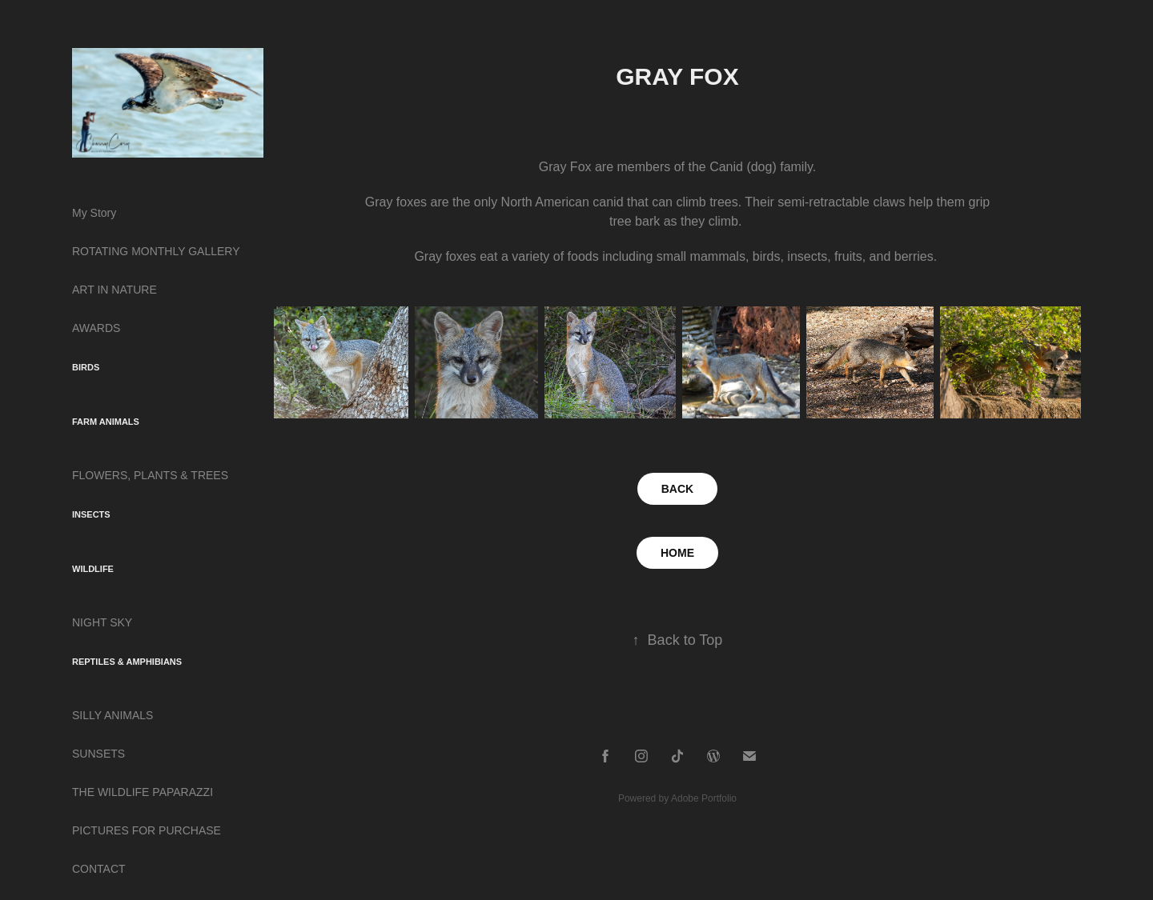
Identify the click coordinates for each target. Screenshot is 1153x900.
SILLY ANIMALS (112, 715)
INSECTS (91, 514)
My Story (94, 212)
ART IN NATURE (114, 289)
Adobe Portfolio (704, 798)
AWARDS (96, 328)
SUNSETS (98, 753)
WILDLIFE (93, 569)
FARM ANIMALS (105, 421)
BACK (677, 488)
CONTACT (99, 868)
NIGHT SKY (102, 622)
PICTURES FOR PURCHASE (146, 830)
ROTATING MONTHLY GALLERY (156, 251)
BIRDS (85, 367)
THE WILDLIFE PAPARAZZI (142, 792)
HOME (677, 552)
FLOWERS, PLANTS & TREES (150, 475)
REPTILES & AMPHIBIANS (127, 661)
